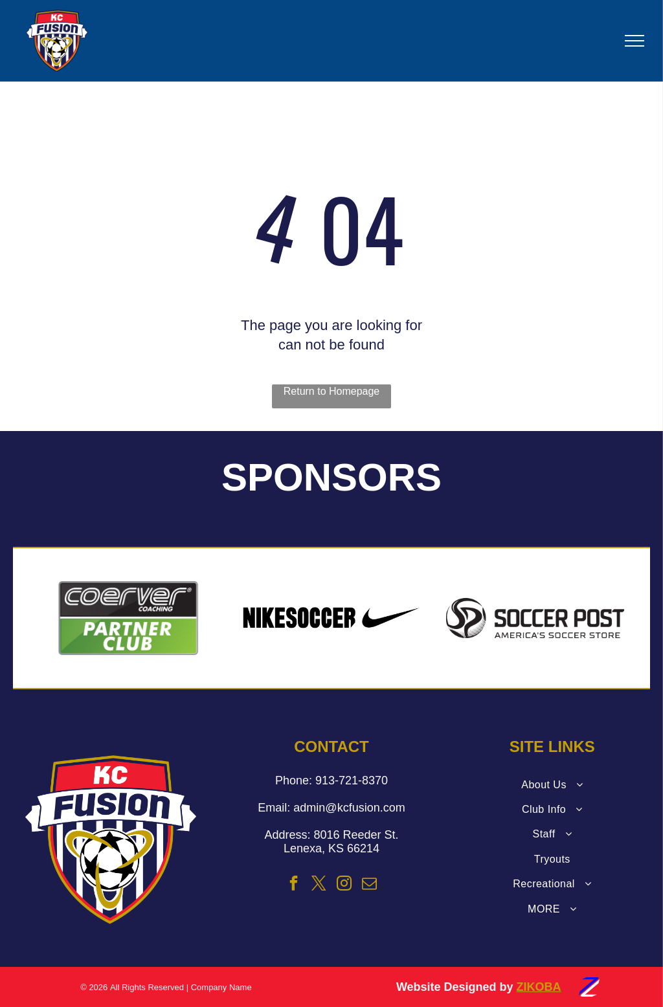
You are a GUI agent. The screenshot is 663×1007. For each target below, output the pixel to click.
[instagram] (344, 885)
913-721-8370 (351, 780)
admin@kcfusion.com (349, 807)
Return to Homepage (332, 391)
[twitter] (319, 885)
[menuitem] (552, 785)
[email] (370, 885)
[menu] (634, 41)
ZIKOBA (539, 986)
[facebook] (293, 885)
